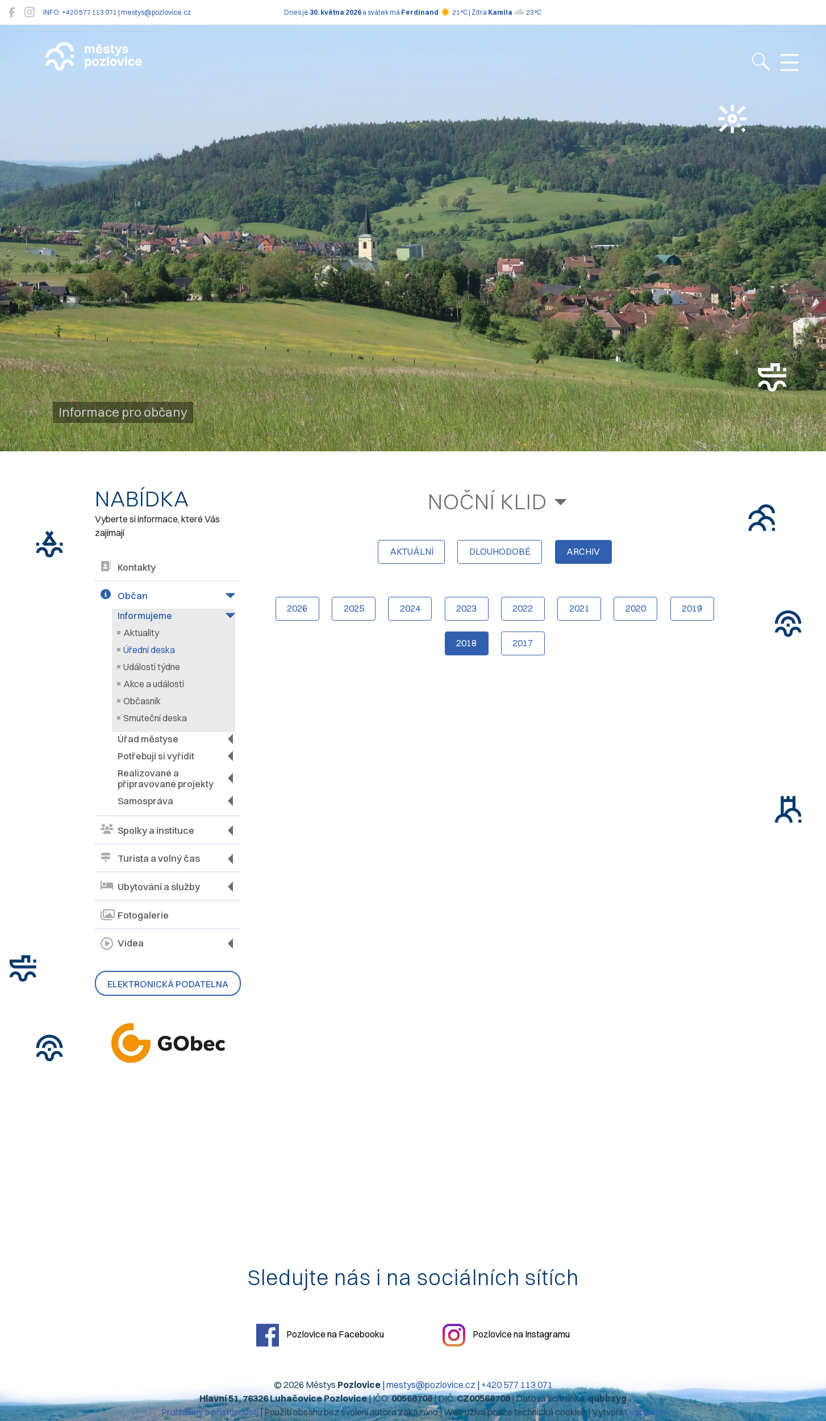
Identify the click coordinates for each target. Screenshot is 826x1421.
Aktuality (141, 632)
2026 (293, 611)
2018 (466, 646)
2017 (523, 646)
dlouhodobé (500, 553)
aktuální (409, 553)
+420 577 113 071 (517, 1385)
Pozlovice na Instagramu (507, 1335)
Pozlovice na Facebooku (319, 1335)
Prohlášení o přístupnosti (209, 1412)
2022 (523, 611)
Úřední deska (149, 649)
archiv (585, 553)
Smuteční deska (155, 718)
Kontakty (128, 568)
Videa (122, 943)
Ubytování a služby (150, 886)
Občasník (142, 701)
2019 (695, 611)
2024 (408, 611)
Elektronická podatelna (167, 984)
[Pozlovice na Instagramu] (29, 12)
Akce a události (153, 683)
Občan (124, 595)
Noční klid (487, 502)
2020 (638, 611)
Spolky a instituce (147, 830)
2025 (351, 611)
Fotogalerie (135, 915)
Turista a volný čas (150, 859)
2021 (580, 611)
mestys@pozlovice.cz (430, 1385)
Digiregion (644, 1412)
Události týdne (151, 666)
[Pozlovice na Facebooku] (12, 12)
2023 (466, 611)
